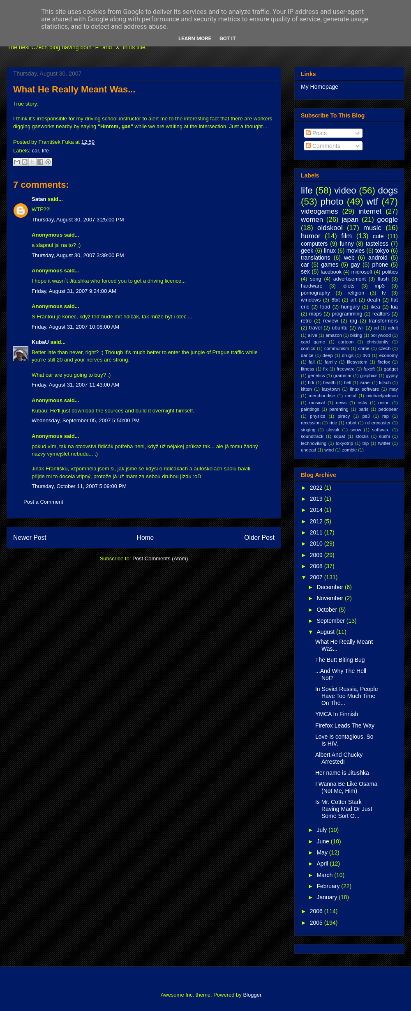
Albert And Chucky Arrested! (339, 758)
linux (330, 250)
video (345, 190)
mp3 (379, 286)
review (330, 321)
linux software (364, 389)
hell (347, 382)
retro (306, 321)
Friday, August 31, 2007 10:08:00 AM (75, 327)
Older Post (259, 537)
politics (390, 272)
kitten (306, 389)
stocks (362, 436)
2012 (317, 521)
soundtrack (312, 436)
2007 (317, 577)
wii (361, 328)
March (325, 875)
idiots (348, 286)
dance (307, 355)
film (346, 236)
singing (308, 429)
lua (394, 307)
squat (339, 436)
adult (393, 327)
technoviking (313, 443)
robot (351, 422)
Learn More (194, 38)
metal (350, 395)
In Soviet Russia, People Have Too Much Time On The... (346, 696)
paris (363, 409)
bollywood (380, 335)
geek (307, 250)
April (323, 863)
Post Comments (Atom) (160, 558)
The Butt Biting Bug (340, 659)
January (327, 897)
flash (383, 279)
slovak (332, 429)
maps (315, 314)
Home (145, 537)
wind (329, 449)
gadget (391, 368)
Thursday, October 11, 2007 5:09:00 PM (79, 486)
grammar (342, 375)
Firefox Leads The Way (344, 725)
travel (315, 328)
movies (355, 250)
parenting (339, 409)
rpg (353, 321)
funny (346, 243)
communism (336, 348)
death (374, 300)
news (341, 402)
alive (312, 335)
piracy (344, 416)
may (393, 389)
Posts (316, 133)
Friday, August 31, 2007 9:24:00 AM (74, 291)
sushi (384, 436)
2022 (317, 487)
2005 (317, 922)
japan (350, 219)
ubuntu (340, 328)
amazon (334, 335)
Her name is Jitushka (342, 772)
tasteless (377, 243)
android (378, 257)
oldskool (330, 228)
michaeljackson (382, 395)
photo (332, 201)
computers (314, 243)
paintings (310, 409)
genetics (316, 375)
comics (308, 348)
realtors (381, 314)
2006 (317, 911)
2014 (317, 510)
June (323, 841)
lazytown (331, 389)
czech (384, 348)
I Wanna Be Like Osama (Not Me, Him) (346, 787)
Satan (39, 199)
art (354, 300)
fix (325, 368)
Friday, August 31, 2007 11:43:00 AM (75, 385)
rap (385, 416)
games (329, 264)
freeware (346, 368)
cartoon (345, 341)
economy (388, 355)
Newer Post (29, 537)
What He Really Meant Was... (74, 89)
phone (380, 264)
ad (376, 327)
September (331, 620)
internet (369, 211)
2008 (317, 566)
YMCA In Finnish (336, 714)
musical (317, 402)
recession (311, 422)
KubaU (40, 342)
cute (378, 236)
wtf (373, 201)
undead (308, 449)
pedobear (388, 409)
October (327, 609)
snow (356, 429)
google (387, 219)
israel (365, 382)
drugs (347, 355)
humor (311, 236)
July (322, 830)
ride (333, 422)
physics (317, 416)
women (312, 219)
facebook (331, 272)
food (325, 307)
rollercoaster (378, 422)
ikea (375, 307)
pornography (315, 293)
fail (311, 361)
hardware (312, 286)
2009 (317, 555)
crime (363, 348)
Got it (227, 38)
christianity (377, 341)
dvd (366, 355)
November (330, 598)
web (349, 257)
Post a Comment (43, 502)
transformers (383, 321)
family (331, 361)
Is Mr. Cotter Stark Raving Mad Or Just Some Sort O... (343, 809)
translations (315, 257)
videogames (319, 211)
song (315, 279)
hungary (350, 307)
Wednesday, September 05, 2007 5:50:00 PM (86, 420)
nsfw (362, 402)
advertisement (349, 279)
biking (356, 335)
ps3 (366, 416)
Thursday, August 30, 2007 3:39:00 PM (78, 255)
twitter (384, 443)
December (330, 587)
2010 (317, 543)
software (381, 429)
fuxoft (369, 368)
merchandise (322, 395)
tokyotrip (344, 443)
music (372, 228)
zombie (349, 449)
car (35, 150)
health (329, 382)
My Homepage (319, 86)
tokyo (382, 250)
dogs (388, 190)
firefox (383, 361)
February (328, 886)
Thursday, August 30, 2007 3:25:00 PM (78, 219)
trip (366, 443)
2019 (317, 498)
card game (313, 341)
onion (383, 402)
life (45, 150)
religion (356, 293)
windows (311, 300)
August (326, 632)
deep (328, 355)
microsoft (361, 272)
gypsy (392, 375)
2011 (317, 532)
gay (355, 264)
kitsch (385, 382)
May (322, 852)
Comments (323, 146)
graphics (368, 375)
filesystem (357, 361)
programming (347, 314)
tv (384, 293)
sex (305, 271)
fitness (307, 368)
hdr (311, 382)
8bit (335, 300)
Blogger (252, 995)
